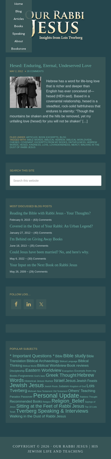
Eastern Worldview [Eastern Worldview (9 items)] (43, 370)
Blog (63, 137)
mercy (75, 144)
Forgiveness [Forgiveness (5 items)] (26, 375)
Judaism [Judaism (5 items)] (64, 386)
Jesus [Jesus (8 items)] (70, 380)
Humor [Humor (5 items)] (49, 381)
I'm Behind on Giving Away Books (36, 239)
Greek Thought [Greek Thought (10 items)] (61, 375)
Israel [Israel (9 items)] (59, 380)
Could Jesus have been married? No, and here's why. (49, 252)
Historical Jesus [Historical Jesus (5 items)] (34, 381)
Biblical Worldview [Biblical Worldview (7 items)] (51, 365)
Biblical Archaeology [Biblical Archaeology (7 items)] (43, 361)
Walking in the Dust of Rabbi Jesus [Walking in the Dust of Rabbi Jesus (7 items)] (38, 416)
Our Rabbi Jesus (56, 25)
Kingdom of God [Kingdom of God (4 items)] (78, 386)
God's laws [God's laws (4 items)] (39, 376)
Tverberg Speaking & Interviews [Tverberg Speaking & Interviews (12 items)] (52, 411)
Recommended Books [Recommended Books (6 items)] (26, 401)
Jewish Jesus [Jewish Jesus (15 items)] (27, 385)
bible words (35, 139)
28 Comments (35, 71)
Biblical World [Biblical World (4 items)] (29, 366)
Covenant (27, 142)
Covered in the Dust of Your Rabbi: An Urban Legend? (51, 226)
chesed (14, 142)
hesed (24, 144)
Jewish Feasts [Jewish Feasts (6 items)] (86, 381)
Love (45, 144)
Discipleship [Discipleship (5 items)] (17, 370)
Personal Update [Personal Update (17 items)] (56, 395)
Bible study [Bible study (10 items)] (74, 355)
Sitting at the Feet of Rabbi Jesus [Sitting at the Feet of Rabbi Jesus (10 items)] (50, 406)
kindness (35, 144)
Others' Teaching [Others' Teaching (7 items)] (81, 391)
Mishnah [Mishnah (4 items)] (32, 391)
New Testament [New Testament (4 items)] (44, 391)
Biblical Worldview (78, 139)
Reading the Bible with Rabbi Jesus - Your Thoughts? (50, 213)
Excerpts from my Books (51, 142)
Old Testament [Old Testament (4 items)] (60, 391)
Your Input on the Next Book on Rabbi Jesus (43, 265)
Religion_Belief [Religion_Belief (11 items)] (68, 401)
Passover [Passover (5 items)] (27, 396)
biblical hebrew (54, 139)
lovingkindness (60, 144)
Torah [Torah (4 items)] (12, 412)
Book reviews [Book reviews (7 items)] (78, 365)
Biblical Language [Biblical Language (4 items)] (68, 361)
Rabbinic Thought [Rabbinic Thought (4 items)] (88, 397)
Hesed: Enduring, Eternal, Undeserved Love (51, 65)
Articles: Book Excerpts (42, 137)
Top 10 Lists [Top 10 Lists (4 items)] (91, 407)
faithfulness (77, 142)
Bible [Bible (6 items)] (59, 356)
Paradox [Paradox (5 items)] (15, 396)
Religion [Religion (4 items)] (47, 402)
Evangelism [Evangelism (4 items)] (68, 371)
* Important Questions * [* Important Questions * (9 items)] (32, 355)
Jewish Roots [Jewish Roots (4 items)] (51, 386)
